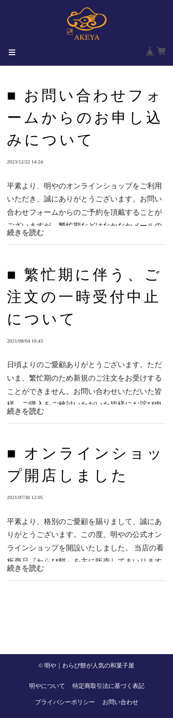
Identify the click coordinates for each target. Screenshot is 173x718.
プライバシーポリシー (65, 702)
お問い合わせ (120, 702)
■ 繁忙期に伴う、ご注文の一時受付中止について (84, 296)
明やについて (47, 686)
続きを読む (25, 233)
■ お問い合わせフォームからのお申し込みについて (85, 117)
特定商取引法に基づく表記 (108, 686)
